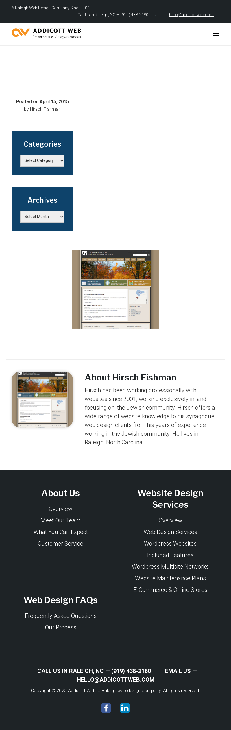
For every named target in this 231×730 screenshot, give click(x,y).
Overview (60, 508)
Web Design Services (170, 531)
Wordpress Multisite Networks (170, 566)
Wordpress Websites (170, 543)
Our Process (60, 627)
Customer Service (60, 543)
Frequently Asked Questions (61, 615)
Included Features (170, 555)
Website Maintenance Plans (170, 578)
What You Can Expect (61, 531)
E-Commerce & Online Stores (170, 589)
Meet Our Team (60, 520)
